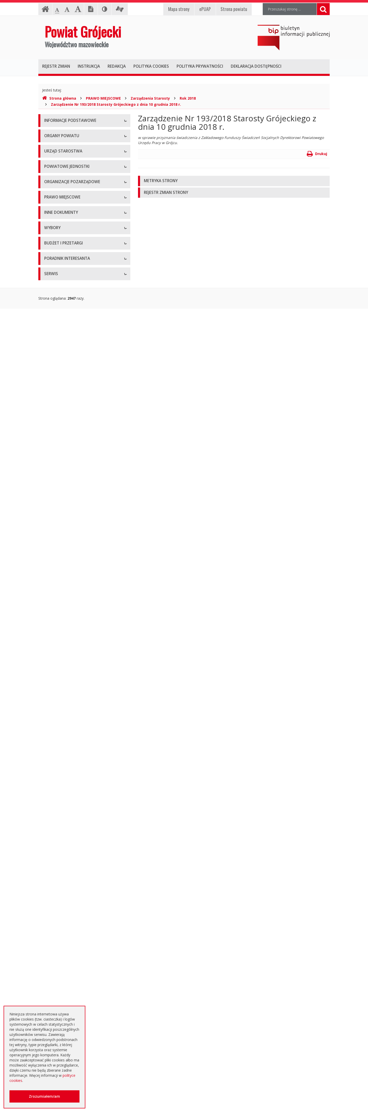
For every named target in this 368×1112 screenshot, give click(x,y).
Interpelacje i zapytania (63, 701)
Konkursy (52, 255)
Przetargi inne (55, 892)
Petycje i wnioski (58, 689)
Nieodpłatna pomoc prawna (67, 977)
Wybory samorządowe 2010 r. (69, 727)
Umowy (50, 812)
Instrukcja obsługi (58, 132)
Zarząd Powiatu (57, 194)
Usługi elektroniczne (60, 988)
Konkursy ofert (56, 412)
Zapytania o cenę (58, 904)
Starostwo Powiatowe (62, 243)
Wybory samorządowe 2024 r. (69, 762)
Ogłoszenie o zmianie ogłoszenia (71, 858)
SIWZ (48, 823)
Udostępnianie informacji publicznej (73, 144)
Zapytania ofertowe (60, 881)
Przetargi (51, 800)
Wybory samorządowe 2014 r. (69, 739)
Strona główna (59, 98)
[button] (234, 181)
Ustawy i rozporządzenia (64, 597)
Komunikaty (54, 666)
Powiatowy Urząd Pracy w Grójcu (71, 351)
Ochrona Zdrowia (58, 328)
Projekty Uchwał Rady (62, 542)
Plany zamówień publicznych (67, 915)
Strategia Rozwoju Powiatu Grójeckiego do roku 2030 (80, 557)
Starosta (51, 205)
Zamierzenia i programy (64, 609)
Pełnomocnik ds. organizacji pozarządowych (81, 424)
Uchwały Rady (55, 473)
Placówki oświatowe (61, 293)
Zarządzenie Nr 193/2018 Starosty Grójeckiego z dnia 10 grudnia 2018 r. (116, 104)
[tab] (234, 181)
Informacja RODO (59, 155)
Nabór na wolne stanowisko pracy (72, 266)
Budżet (50, 846)
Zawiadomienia (57, 643)
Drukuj (317, 153)
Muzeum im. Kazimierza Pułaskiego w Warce (81, 316)
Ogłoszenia (53, 835)
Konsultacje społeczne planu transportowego (81, 678)
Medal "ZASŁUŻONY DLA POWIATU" (74, 519)
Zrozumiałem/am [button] (44, 1096)
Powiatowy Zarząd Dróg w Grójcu (72, 305)
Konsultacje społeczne (63, 401)
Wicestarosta (55, 217)
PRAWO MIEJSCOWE (103, 98)
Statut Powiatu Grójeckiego (67, 531)
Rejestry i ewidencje (60, 632)
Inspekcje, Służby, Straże (64, 362)
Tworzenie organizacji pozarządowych (76, 435)
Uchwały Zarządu (58, 485)
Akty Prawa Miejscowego (65, 496)
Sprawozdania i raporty (63, 586)
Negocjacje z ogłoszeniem (66, 869)
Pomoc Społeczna (59, 339)
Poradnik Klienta (57, 954)
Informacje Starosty (60, 620)
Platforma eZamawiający (65, 789)
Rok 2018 (188, 98)
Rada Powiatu (55, 182)
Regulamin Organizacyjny (65, 462)
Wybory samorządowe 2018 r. (69, 750)
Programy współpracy (62, 389)
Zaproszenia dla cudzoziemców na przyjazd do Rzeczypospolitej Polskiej (80, 1003)
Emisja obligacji (57, 927)
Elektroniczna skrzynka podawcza (71, 965)
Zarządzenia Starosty (150, 98)
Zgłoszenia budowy (60, 655)
